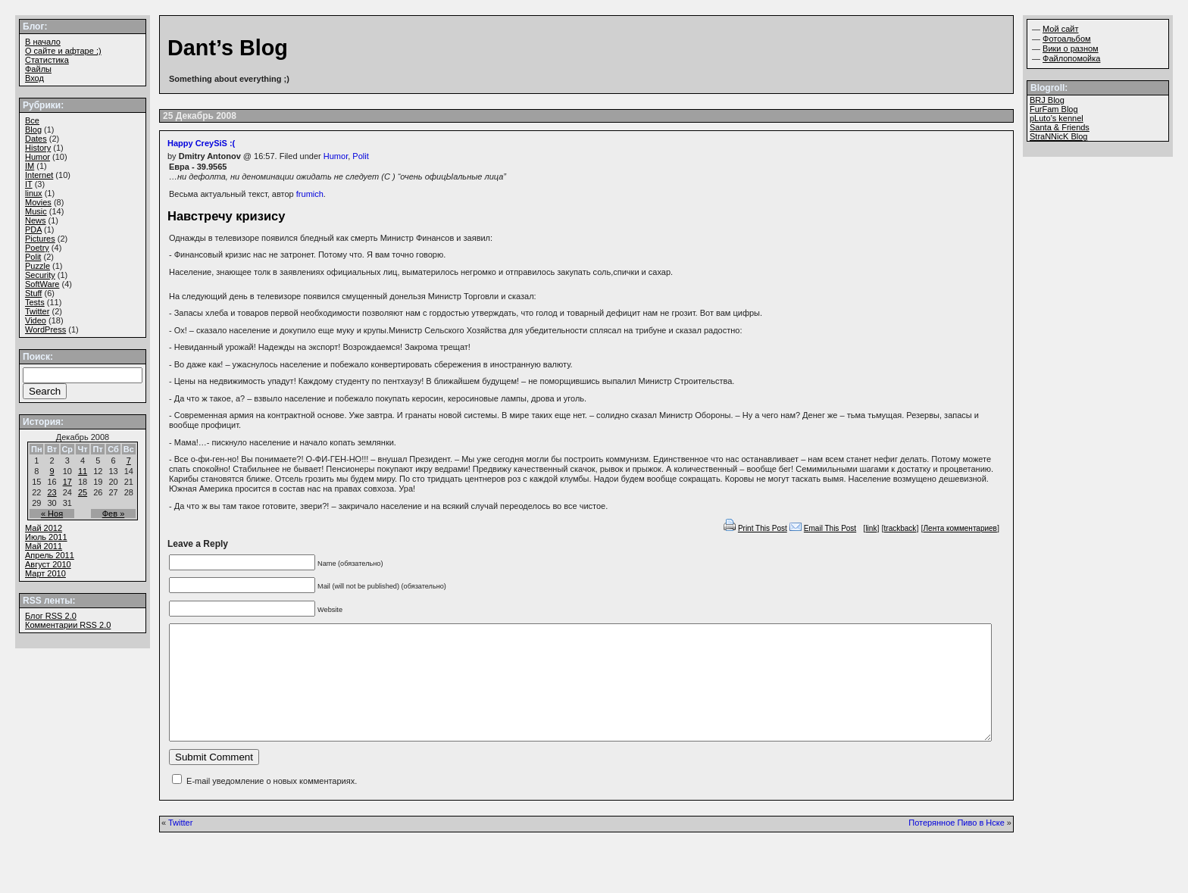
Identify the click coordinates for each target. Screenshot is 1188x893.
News (35, 220)
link (871, 528)
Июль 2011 (46, 537)
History (38, 147)
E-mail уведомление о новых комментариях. (271, 803)
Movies (38, 202)
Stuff (33, 293)
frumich (310, 193)
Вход (34, 78)
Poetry (37, 247)
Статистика (47, 59)
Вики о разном (1071, 48)
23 (51, 492)
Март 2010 (45, 573)
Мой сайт (1060, 28)
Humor (336, 156)
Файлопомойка (1071, 58)
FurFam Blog (1054, 109)
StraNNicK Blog (1058, 136)
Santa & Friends (1060, 127)
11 (82, 471)
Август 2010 (48, 564)
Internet (39, 175)
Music (36, 211)
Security (40, 274)
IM (29, 165)
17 (67, 481)
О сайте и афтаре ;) (63, 50)
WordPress (45, 329)
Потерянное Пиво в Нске (956, 845)
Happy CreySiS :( (201, 143)
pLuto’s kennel (1056, 118)
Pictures (40, 238)
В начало (43, 41)
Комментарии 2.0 (68, 624)
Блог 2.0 (51, 615)
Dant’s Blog (227, 48)
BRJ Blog (1047, 100)
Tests (35, 302)
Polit (360, 156)
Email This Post (830, 528)
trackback (900, 528)
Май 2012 (43, 527)
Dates (36, 138)
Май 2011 (43, 546)
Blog (33, 129)
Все (32, 120)
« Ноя (52, 513)
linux (33, 193)
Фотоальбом (1067, 38)
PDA (33, 229)
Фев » (113, 513)
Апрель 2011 (49, 555)
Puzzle (37, 265)
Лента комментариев (960, 528)
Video (35, 320)
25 (82, 492)
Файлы (38, 68)
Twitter (180, 845)
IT (29, 184)
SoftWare (42, 284)
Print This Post (762, 528)
